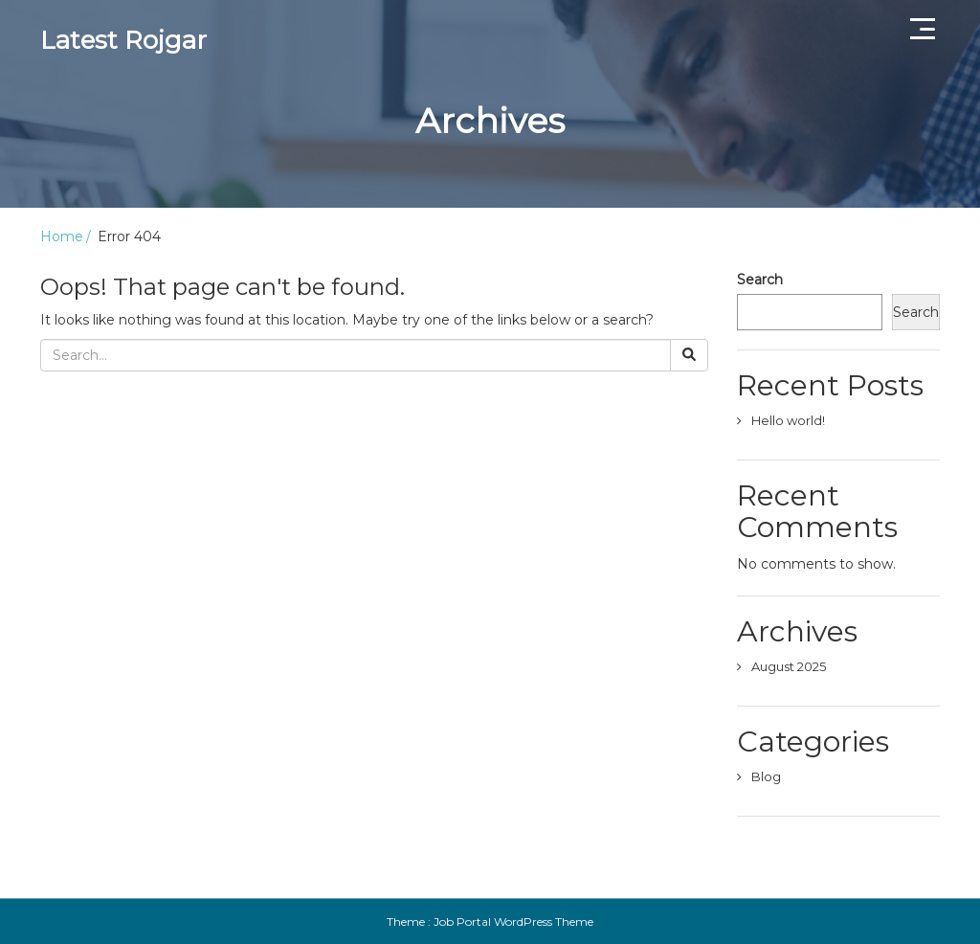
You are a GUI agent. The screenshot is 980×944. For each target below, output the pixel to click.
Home (61, 236)
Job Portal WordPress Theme (513, 921)
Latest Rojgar (123, 40)
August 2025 (788, 666)
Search (760, 279)
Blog (766, 776)
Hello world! (788, 420)
